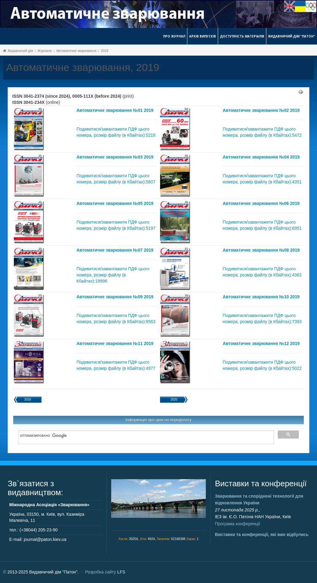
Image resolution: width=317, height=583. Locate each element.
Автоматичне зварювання (76, 51)
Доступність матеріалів (242, 36)
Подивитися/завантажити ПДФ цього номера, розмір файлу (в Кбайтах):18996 (112, 275)
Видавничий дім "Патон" (291, 36)
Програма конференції (237, 523)
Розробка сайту (105, 571)
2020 (173, 399)
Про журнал (174, 36)
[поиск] (144, 436)
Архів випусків (202, 36)
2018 (27, 399)
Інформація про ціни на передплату (159, 419)
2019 (104, 51)
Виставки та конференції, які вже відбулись (262, 534)
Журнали (44, 51)
